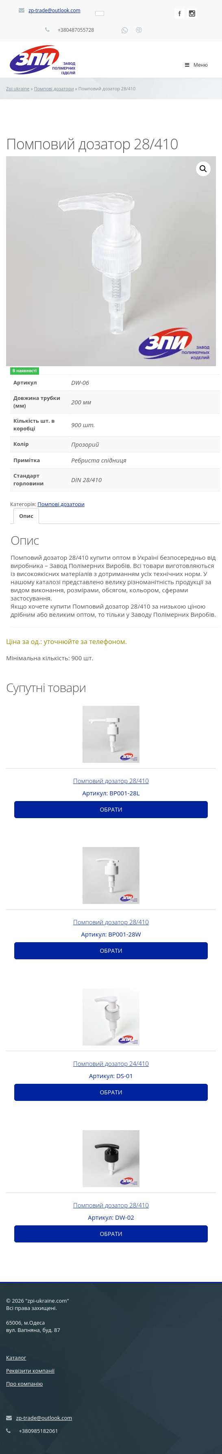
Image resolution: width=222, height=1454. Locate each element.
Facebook (180, 13)
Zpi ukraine (18, 88)
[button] (203, 169)
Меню (196, 64)
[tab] (26, 516)
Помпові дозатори (54, 88)
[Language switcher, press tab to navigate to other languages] (99, 13)
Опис (26, 516)
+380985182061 (38, 1430)
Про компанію (24, 1383)
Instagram (192, 13)
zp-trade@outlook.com (54, 10)
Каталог (16, 1357)
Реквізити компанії (30, 1370)
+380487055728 (76, 29)
